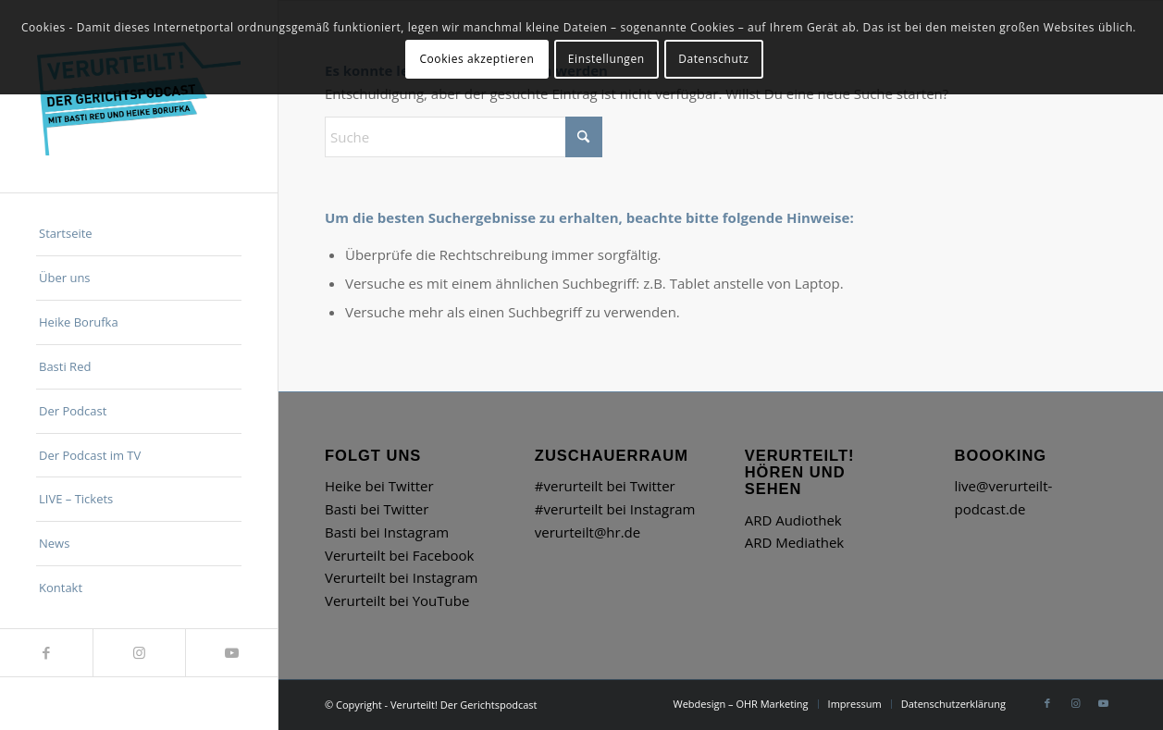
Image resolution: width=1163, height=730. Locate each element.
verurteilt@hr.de (587, 532)
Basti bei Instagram (387, 532)
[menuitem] (138, 234)
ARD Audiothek (793, 520)
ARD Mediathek (795, 542)
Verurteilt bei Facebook (399, 555)
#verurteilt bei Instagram (615, 509)
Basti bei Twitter (376, 509)
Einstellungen (606, 59)
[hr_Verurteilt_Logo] (139, 96)
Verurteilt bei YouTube (397, 600)
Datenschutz (713, 59)
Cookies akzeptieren (476, 59)
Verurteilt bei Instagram (401, 577)
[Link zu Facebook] (46, 652)
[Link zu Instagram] (139, 652)
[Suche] (463, 137)
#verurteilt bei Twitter (605, 485)
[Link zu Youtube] (231, 652)
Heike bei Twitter (379, 485)
